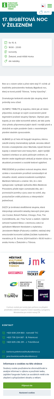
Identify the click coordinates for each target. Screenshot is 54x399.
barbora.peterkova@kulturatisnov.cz (23, 351)
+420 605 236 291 (15, 341)
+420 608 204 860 (15, 332)
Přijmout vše (27, 385)
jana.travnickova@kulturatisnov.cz (21, 356)
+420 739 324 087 (15, 337)
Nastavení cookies (27, 393)
